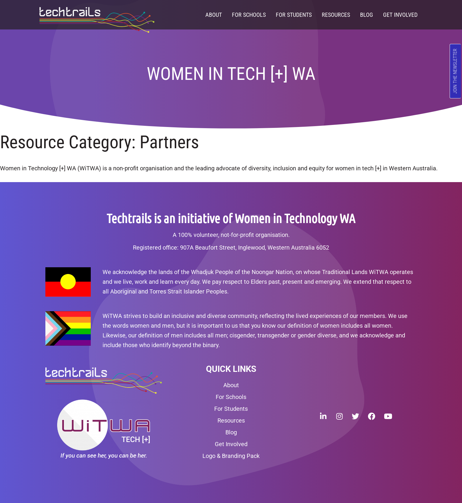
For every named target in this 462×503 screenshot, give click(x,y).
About (213, 14)
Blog (366, 14)
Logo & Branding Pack (231, 455)
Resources (336, 14)
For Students (294, 14)
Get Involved (400, 14)
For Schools (249, 14)
